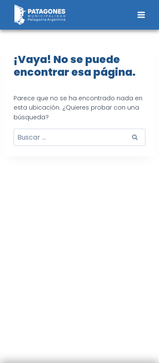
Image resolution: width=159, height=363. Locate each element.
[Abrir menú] (141, 14)
